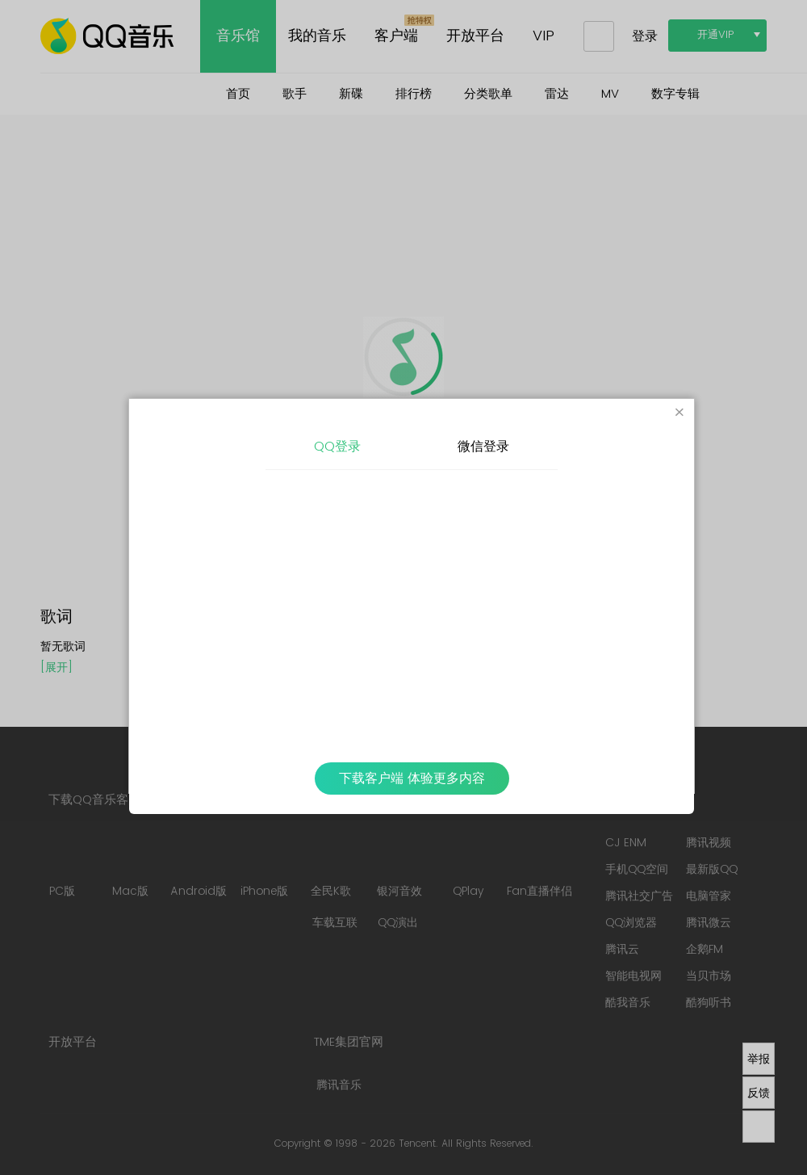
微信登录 (483, 446)
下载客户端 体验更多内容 (412, 778)
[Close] (679, 413)
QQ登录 (337, 446)
